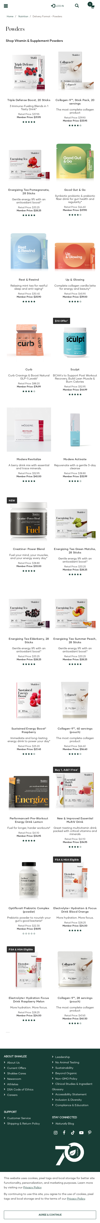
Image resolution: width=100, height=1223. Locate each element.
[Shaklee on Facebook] (64, 1132)
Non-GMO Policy (66, 1078)
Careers (12, 1094)
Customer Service (19, 1118)
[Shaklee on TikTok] (73, 1130)
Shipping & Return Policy (23, 1123)
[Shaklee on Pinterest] (90, 1132)
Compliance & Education (72, 1105)
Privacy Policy (32, 1187)
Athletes (12, 1084)
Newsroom (14, 1078)
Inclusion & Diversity (68, 1099)
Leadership (62, 1057)
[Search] (77, 6)
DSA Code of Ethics (20, 1089)
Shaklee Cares (16, 1073)
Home (10, 16)
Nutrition (23, 16)
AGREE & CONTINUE (50, 1214)
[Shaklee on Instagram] (56, 1132)
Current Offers (16, 1068)
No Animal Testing (67, 1062)
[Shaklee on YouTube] (81, 1132)
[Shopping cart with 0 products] (91, 6)
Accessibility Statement (71, 1094)
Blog (64, 1123)
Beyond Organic (66, 1073)
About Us (13, 1062)
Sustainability (64, 1067)
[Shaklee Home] (20, 6)
